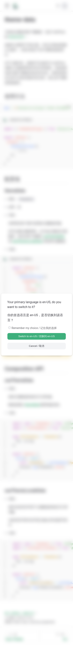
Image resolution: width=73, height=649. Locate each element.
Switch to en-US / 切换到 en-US (36, 336)
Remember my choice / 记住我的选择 (34, 328)
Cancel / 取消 (36, 345)
